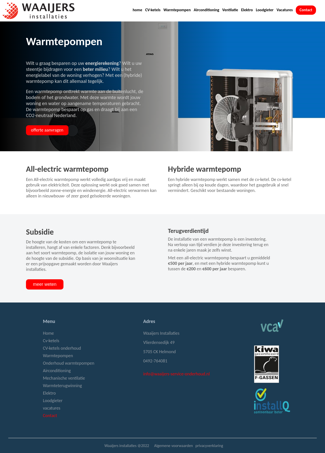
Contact (306, 9)
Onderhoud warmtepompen (68, 363)
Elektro (247, 9)
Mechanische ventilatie (64, 378)
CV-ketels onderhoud (62, 348)
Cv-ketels (51, 340)
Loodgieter (265, 9)
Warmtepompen (177, 9)
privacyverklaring (209, 445)
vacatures (51, 408)
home (137, 9)
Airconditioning (206, 9)
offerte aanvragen (47, 130)
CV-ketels (152, 9)
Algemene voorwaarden (173, 445)
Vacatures (285, 9)
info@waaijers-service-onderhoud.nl (176, 374)
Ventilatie (230, 9)
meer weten (44, 284)
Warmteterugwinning (62, 385)
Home (48, 333)
